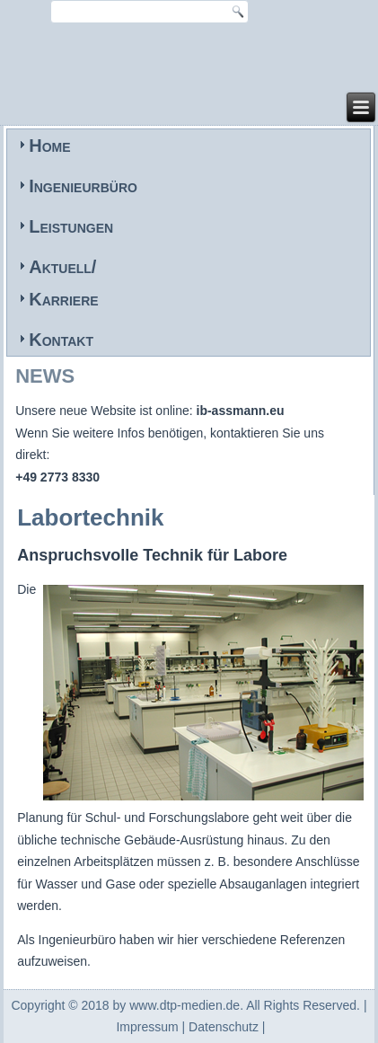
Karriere (63, 299)
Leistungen (71, 226)
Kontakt (61, 339)
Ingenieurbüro (83, 186)
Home (49, 145)
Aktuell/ (62, 267)
